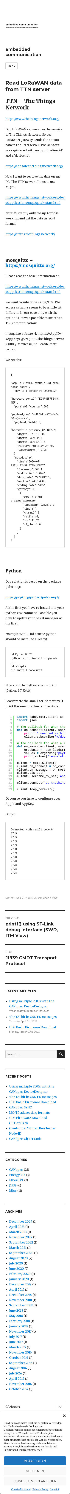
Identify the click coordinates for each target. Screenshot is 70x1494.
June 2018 (16, 1310)
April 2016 (16, 1378)
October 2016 (18, 1357)
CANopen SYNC (20, 1107)
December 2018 (20, 1295)
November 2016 (20, 1352)
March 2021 (17, 1247)
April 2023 (17, 1227)
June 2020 (16, 1268)
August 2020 (18, 1258)
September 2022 (21, 1242)
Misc (54, 897)
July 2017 (15, 1337)
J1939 (13, 1185)
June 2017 (16, 1342)
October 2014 (18, 1389)
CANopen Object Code (25, 1139)
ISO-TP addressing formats (29, 1112)
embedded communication (23, 52)
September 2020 (21, 1253)
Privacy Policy (40, 1489)
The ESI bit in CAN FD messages (33, 1017)
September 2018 (21, 1305)
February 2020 (20, 1274)
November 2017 (20, 1331)
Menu (11, 65)
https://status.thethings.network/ (30, 234)
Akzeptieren (35, 1460)
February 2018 (19, 1321)
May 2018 (16, 1316)
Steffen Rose (13, 897)
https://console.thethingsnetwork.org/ (34, 166)
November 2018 (20, 1300)
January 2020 (19, 1279)
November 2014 (20, 1384)
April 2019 (16, 1289)
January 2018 (18, 1326)
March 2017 (17, 1347)
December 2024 (20, 1221)
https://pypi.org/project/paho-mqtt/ (32, 597)
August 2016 (18, 1368)
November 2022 (20, 1237)
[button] (64, 1416)
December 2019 (20, 1284)
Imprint (54, 1489)
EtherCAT (16, 1180)
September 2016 (20, 1363)
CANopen (16, 1169)
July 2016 (15, 1373)
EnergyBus (17, 1175)
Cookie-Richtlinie (21, 1489)
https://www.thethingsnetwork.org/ (32, 119)
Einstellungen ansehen (35, 1481)
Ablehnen (35, 1471)
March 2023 (18, 1232)
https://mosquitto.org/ (30, 265)
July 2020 (16, 1263)
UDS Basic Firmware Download (32, 1027)
